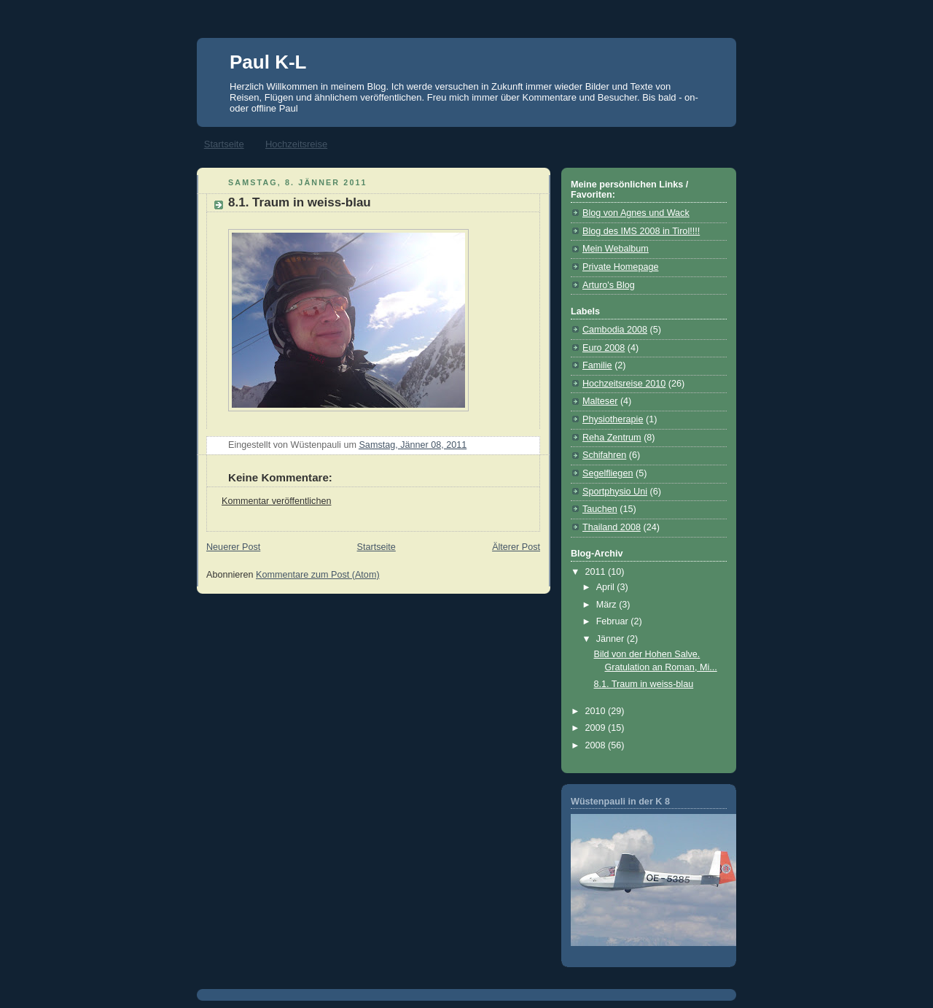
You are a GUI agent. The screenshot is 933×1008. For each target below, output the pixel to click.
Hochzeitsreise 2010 (623, 384)
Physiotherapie (612, 419)
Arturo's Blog (608, 285)
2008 (597, 745)
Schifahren (604, 455)
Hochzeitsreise (296, 144)
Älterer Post (516, 547)
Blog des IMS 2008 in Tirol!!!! (641, 231)
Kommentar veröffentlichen (276, 501)
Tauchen (599, 509)
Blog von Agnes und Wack (636, 213)
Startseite (224, 144)
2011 (597, 572)
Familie (597, 365)
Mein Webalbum (615, 249)
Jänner (611, 639)
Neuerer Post (233, 547)
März (608, 605)
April (606, 587)
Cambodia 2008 (614, 330)
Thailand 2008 (611, 527)
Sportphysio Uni (614, 491)
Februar (613, 621)
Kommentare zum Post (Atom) (318, 575)
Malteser (599, 401)
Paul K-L (268, 62)
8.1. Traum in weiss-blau (299, 202)
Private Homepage (620, 267)
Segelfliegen (607, 473)
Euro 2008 (603, 348)
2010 (597, 711)
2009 (597, 728)
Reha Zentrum (611, 438)
